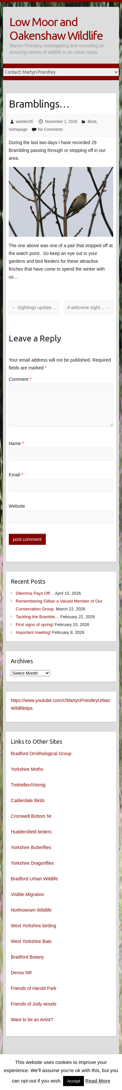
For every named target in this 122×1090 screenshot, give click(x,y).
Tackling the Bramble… (37, 616)
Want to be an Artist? (32, 1019)
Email (16, 474)
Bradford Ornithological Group (41, 753)
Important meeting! (33, 632)
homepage (18, 129)
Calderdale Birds (28, 800)
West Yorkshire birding (33, 925)
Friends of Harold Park (33, 988)
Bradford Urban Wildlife (34, 878)
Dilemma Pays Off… (35, 593)
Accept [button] (73, 1081)
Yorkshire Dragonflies (32, 863)
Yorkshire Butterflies (31, 847)
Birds (92, 121)
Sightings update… (34, 307)
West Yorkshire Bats (31, 941)
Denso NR (21, 972)
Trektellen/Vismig (28, 784)
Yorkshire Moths (27, 769)
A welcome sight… (88, 307)
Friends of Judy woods (33, 1004)
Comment (20, 379)
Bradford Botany (27, 957)
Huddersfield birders (31, 831)
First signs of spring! (34, 624)
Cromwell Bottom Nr (31, 816)
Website (17, 506)
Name (16, 443)
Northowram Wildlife (31, 910)
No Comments (50, 129)
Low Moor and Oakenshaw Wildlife (55, 28)
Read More (97, 1080)
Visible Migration (27, 894)
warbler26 (24, 121)
